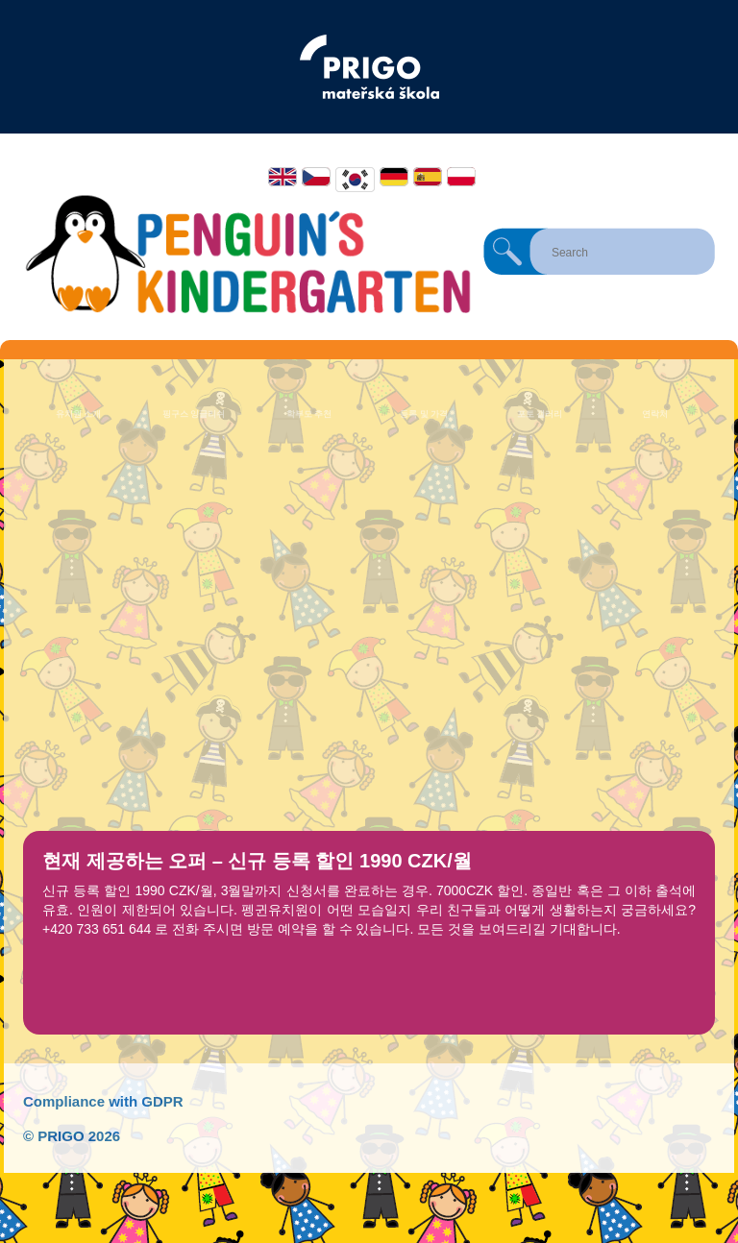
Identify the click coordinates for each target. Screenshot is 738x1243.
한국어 (355, 179)
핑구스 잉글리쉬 (194, 414)
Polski (461, 176)
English (282, 176)
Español (427, 176)
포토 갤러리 (540, 414)
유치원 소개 (79, 414)
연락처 (655, 414)
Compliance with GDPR (103, 1101)
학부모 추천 (309, 414)
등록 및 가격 (424, 414)
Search (507, 251)
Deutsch (394, 176)
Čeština (316, 176)
